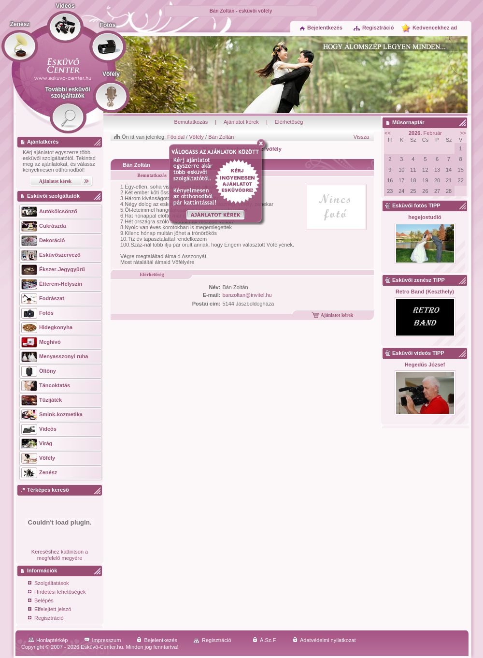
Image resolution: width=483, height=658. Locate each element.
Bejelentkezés (321, 27)
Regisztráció (373, 27)
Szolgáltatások (48, 583)
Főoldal (176, 137)
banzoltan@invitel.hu (246, 295)
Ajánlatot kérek (241, 122)
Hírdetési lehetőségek (56, 592)
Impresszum (102, 640)
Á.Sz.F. (265, 640)
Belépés (41, 601)
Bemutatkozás (191, 122)
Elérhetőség (289, 122)
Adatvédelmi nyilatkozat (324, 640)
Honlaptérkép (48, 640)
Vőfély (196, 137)
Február (425, 133)
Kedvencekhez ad (434, 27)
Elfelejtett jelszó (49, 610)
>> (463, 133)
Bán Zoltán (221, 137)
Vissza (361, 137)
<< (387, 133)
